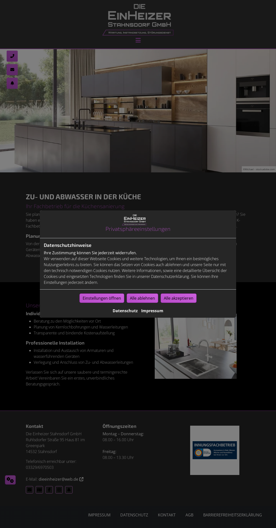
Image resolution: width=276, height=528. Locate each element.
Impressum (152, 310)
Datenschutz (125, 310)
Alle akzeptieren (178, 298)
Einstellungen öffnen (102, 298)
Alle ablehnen (142, 298)
